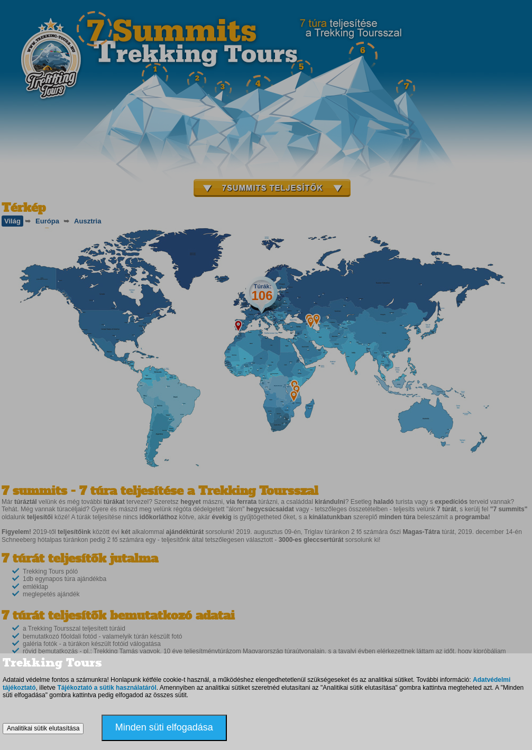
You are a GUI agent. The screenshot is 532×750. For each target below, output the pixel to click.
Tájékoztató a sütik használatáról (106, 687)
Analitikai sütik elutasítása (43, 728)
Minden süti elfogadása (164, 727)
